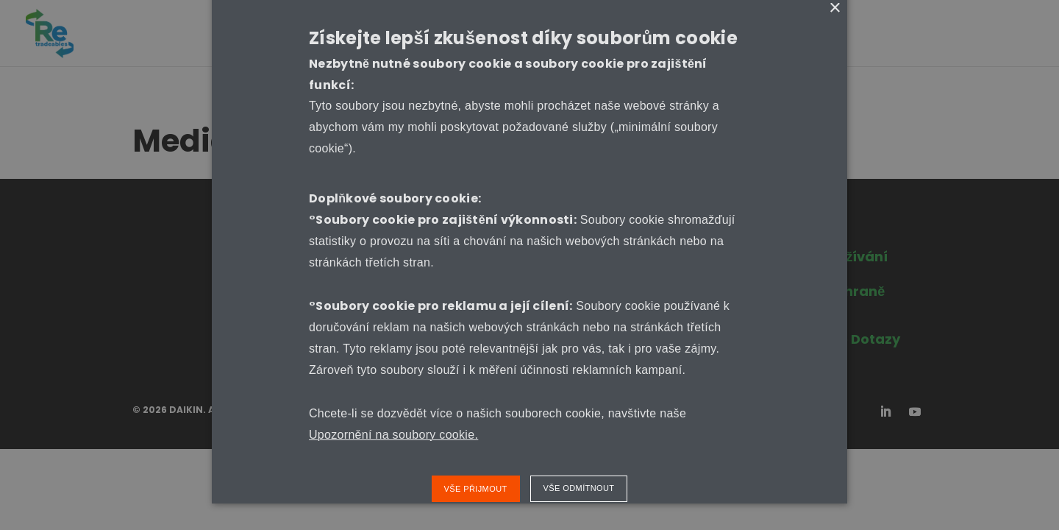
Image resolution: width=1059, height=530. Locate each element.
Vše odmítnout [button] (579, 488)
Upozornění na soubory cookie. (393, 434)
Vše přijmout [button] (475, 488)
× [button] (834, 8)
